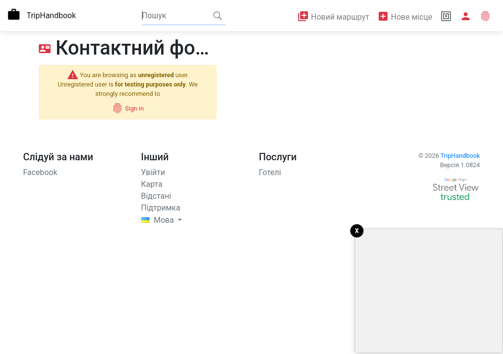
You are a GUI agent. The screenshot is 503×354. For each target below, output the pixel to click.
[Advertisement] (429, 290)
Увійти (153, 172)
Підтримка (160, 207)
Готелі (270, 172)
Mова (158, 220)
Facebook (40, 172)
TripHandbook (460, 155)
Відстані (156, 196)
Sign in (128, 108)
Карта (152, 184)
